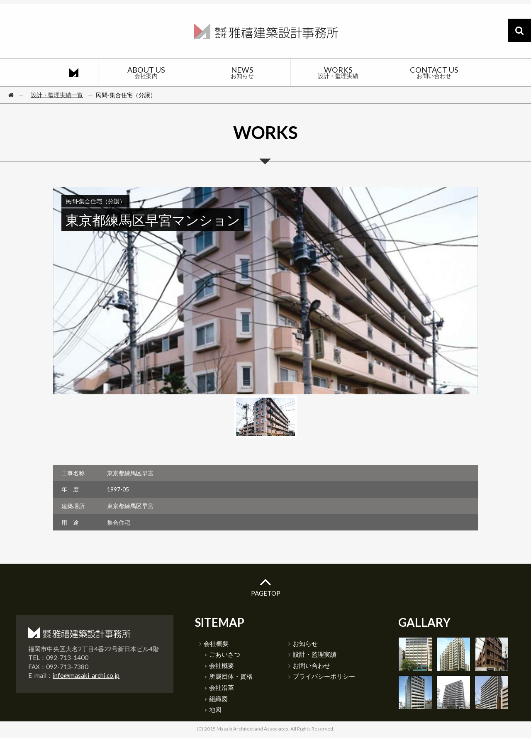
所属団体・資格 (229, 676)
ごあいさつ (222, 654)
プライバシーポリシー (321, 676)
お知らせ (303, 643)
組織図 (216, 698)
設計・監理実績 (312, 654)
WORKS (338, 72)
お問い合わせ (309, 665)
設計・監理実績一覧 (57, 94)
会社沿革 (219, 687)
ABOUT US (146, 72)
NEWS (242, 72)
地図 (213, 709)
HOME (73, 72)
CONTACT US (434, 72)
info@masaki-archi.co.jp (86, 675)
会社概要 (214, 643)
